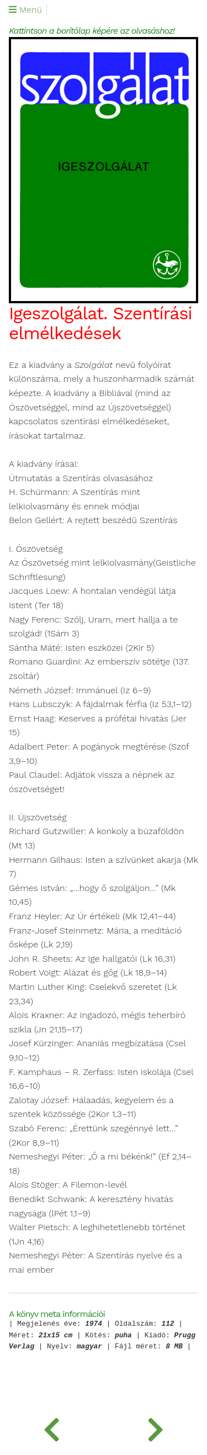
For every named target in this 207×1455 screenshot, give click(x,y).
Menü (25, 10)
